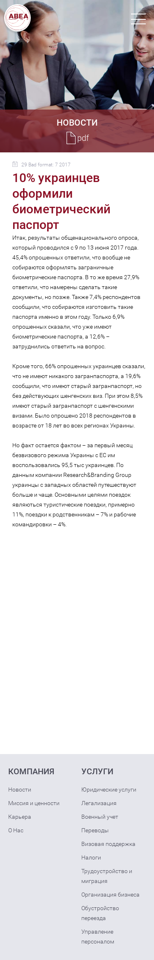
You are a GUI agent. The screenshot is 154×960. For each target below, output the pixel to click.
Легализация (99, 803)
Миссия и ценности (34, 803)
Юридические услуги (108, 789)
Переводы (95, 830)
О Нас (15, 830)
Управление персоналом (97, 936)
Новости (19, 789)
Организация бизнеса (110, 894)
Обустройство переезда (100, 913)
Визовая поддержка (108, 844)
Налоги (91, 857)
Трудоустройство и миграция (106, 876)
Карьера (19, 816)
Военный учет (99, 816)
